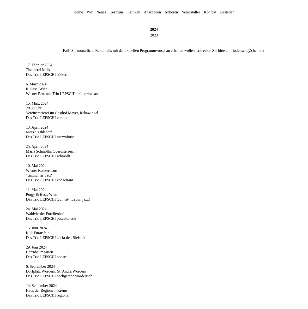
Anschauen (152, 12)
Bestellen (227, 12)
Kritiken (133, 12)
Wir (89, 12)
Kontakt (210, 12)
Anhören (171, 12)
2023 (154, 35)
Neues (101, 12)
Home (78, 12)
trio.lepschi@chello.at (247, 50)
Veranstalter (191, 12)
